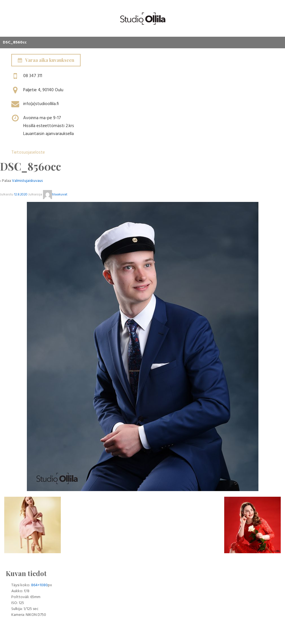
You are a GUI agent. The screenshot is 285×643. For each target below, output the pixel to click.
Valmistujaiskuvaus (27, 181)
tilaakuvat (55, 194)
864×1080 (39, 585)
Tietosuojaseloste (28, 152)
